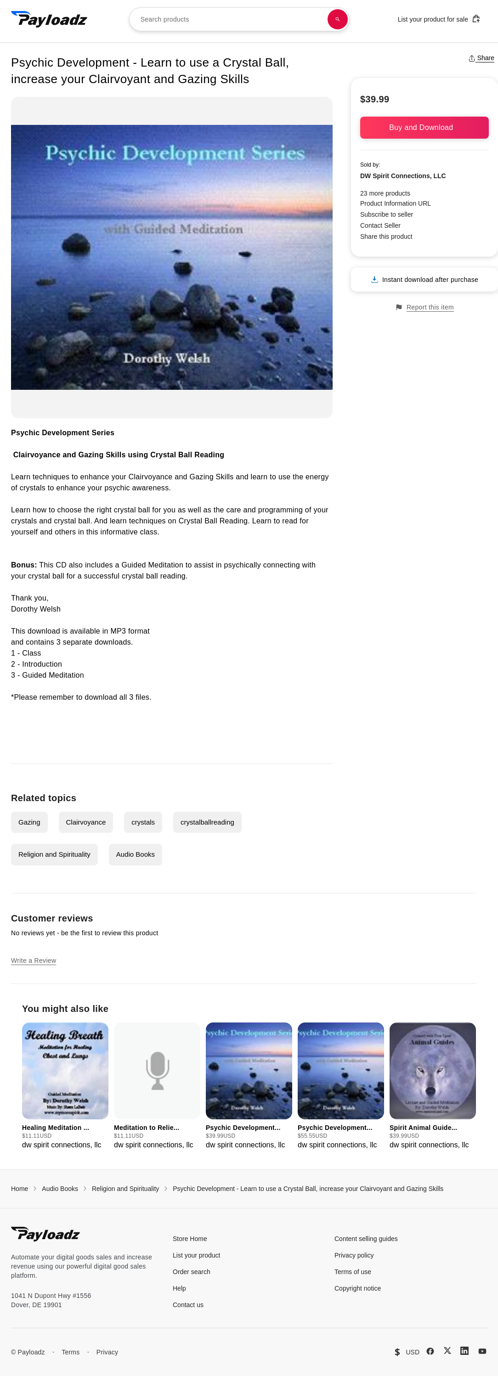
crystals (143, 822)
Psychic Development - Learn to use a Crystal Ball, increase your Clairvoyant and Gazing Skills (308, 1188)
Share (481, 58)
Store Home (190, 1238)
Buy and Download (424, 127)
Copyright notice (357, 1288)
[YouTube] (482, 1351)
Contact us (188, 1305)
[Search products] (338, 19)
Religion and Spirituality (54, 854)
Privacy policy (354, 1255)
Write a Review (33, 960)
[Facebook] (430, 1351)
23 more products (385, 193)
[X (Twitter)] (447, 1350)
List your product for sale (439, 18)
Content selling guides (366, 1238)
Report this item (424, 307)
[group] (65, 1086)
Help (179, 1288)
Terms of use (352, 1271)
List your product (197, 1255)
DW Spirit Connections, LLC (403, 176)
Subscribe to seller (386, 214)
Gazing (29, 822)
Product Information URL (395, 203)
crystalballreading (207, 822)
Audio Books (135, 854)
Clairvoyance (86, 822)
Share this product (386, 236)
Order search (191, 1271)
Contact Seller (380, 225)
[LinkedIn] (464, 1351)
